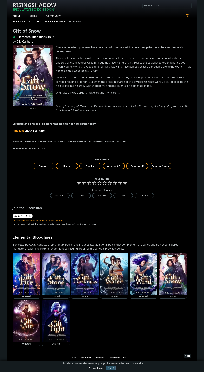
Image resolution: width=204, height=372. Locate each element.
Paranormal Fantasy (101, 141)
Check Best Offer (35, 130)
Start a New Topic (22, 216)
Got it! (111, 368)
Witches (121, 141)
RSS (124, 357)
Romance (30, 141)
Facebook (99, 357)
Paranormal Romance (52, 141)
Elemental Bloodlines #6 (34, 37)
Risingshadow (34, 6)
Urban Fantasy (77, 141)
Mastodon (115, 357)
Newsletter (86, 357)
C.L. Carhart (25, 41)
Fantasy (17, 141)
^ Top (188, 355)
